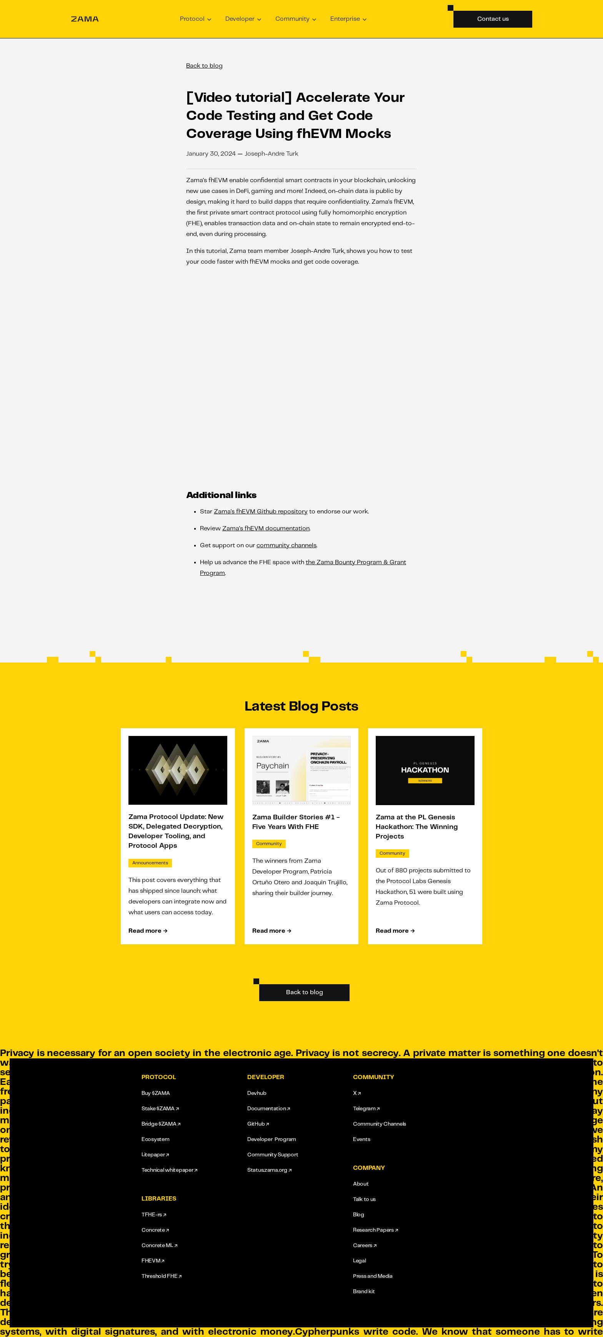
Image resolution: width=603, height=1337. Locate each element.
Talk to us (364, 1199)
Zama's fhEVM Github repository (261, 512)
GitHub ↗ (258, 1124)
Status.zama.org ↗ (269, 1170)
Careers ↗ (364, 1245)
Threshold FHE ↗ (162, 1276)
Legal (359, 1261)
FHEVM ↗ (153, 1261)
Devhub (256, 1093)
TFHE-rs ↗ (154, 1214)
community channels (286, 545)
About (361, 1184)
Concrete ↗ (155, 1230)
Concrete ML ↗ (159, 1245)
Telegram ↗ (366, 1108)
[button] (195, 19)
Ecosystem (155, 1139)
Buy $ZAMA (156, 1093)
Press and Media (373, 1276)
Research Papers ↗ (375, 1230)
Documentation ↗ (268, 1108)
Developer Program (271, 1139)
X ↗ (357, 1093)
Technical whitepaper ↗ (169, 1170)
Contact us (493, 19)
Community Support (272, 1155)
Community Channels (379, 1124)
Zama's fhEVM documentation (266, 528)
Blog (358, 1214)
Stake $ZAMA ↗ (160, 1108)
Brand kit (364, 1291)
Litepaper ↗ (155, 1155)
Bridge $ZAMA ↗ (161, 1124)
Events (361, 1139)
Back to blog (204, 66)
